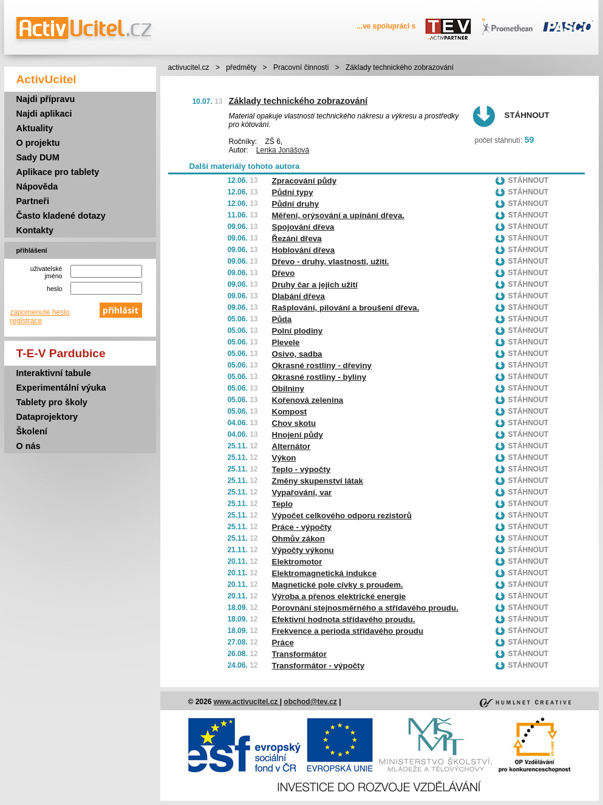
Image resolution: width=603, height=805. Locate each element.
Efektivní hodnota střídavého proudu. (343, 619)
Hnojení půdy (297, 434)
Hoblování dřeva (303, 250)
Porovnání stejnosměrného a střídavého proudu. (365, 607)
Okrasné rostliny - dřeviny (322, 365)
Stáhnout (527, 115)
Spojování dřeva (303, 226)
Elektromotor (297, 561)
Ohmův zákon (298, 538)
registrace (26, 321)
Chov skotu (294, 423)
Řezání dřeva (297, 238)
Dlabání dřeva (298, 296)
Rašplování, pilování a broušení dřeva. (346, 307)
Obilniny (288, 388)
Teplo (282, 504)
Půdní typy (292, 192)
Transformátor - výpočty (318, 665)
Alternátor (291, 446)
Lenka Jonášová (282, 150)
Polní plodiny (297, 330)
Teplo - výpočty (301, 469)
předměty (241, 67)
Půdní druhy (295, 203)
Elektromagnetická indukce (324, 573)
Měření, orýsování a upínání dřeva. (338, 215)
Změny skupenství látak (317, 480)
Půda (282, 319)
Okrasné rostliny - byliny (319, 377)
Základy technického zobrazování (298, 101)
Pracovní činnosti (301, 67)
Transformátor (299, 654)
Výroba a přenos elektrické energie (339, 596)
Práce (283, 642)
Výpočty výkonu (303, 550)
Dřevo (283, 273)
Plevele (286, 342)
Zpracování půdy (304, 180)
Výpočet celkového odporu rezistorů (342, 515)
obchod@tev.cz (310, 701)
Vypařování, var (302, 492)
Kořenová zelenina (308, 400)
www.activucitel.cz (247, 701)
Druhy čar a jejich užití (315, 284)
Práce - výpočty (302, 527)
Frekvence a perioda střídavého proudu (348, 630)
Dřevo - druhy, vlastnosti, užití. (330, 261)
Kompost (289, 411)
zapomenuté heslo (40, 312)
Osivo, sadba (297, 353)
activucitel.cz (189, 67)
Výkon (284, 457)
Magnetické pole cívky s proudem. (337, 584)
